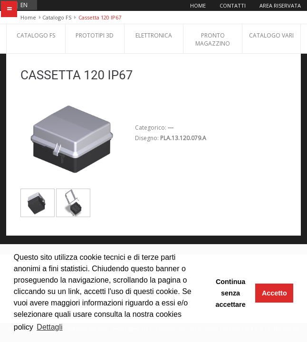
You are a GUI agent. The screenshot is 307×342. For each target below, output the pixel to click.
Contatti (233, 5)
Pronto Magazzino (212, 39)
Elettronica (153, 35)
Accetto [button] (274, 293)
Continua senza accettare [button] (230, 293)
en (24, 5)
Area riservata (280, 5)
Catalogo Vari (271, 35)
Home (198, 5)
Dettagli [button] (49, 327)
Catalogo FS (56, 17)
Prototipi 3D (95, 35)
